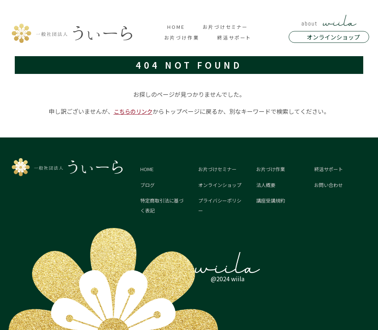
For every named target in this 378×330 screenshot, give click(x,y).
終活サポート (234, 37)
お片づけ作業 (181, 37)
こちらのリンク (133, 111)
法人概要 (265, 184)
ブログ (147, 184)
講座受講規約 (270, 200)
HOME (176, 26)
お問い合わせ (328, 184)
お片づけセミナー (225, 26)
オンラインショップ (333, 37)
